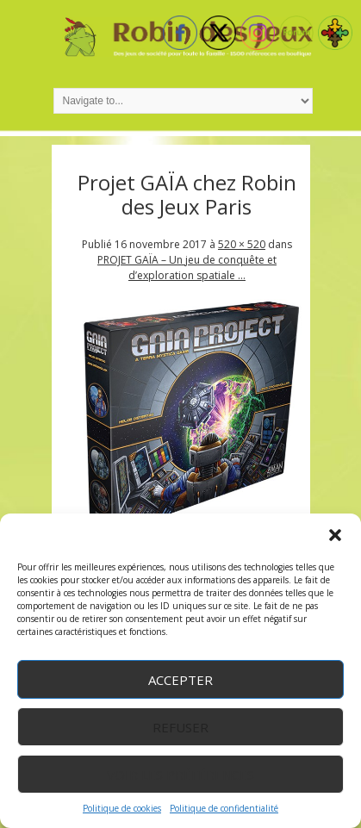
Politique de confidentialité (224, 808)
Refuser (180, 727)
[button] (335, 535)
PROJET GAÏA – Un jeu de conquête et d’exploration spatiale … (187, 267)
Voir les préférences (180, 774)
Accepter (180, 679)
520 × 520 (241, 244)
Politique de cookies (122, 808)
